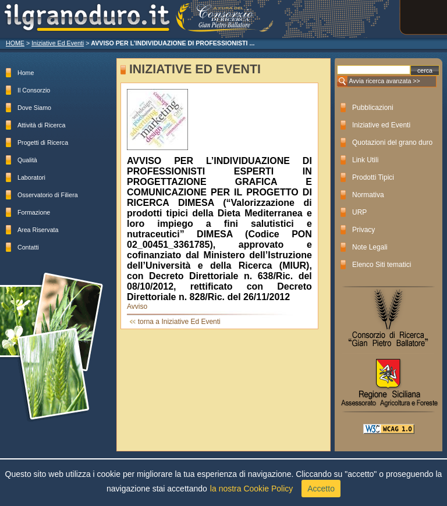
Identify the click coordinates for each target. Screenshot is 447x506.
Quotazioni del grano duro (392, 142)
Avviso (137, 306)
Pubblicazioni (372, 108)
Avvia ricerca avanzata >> (384, 80)
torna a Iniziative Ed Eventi (179, 322)
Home (25, 72)
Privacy (363, 230)
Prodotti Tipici (373, 177)
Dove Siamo (34, 107)
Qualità (27, 159)
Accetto (321, 488)
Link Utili (365, 160)
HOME (15, 43)
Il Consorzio (33, 90)
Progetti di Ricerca (42, 142)
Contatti (28, 247)
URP (359, 212)
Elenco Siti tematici (381, 265)
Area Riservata (37, 229)
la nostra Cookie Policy (251, 488)
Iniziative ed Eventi (381, 125)
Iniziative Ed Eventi (57, 43)
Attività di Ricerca (41, 125)
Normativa (368, 195)
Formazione (33, 212)
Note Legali (370, 247)
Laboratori (31, 177)
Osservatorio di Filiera (47, 194)
